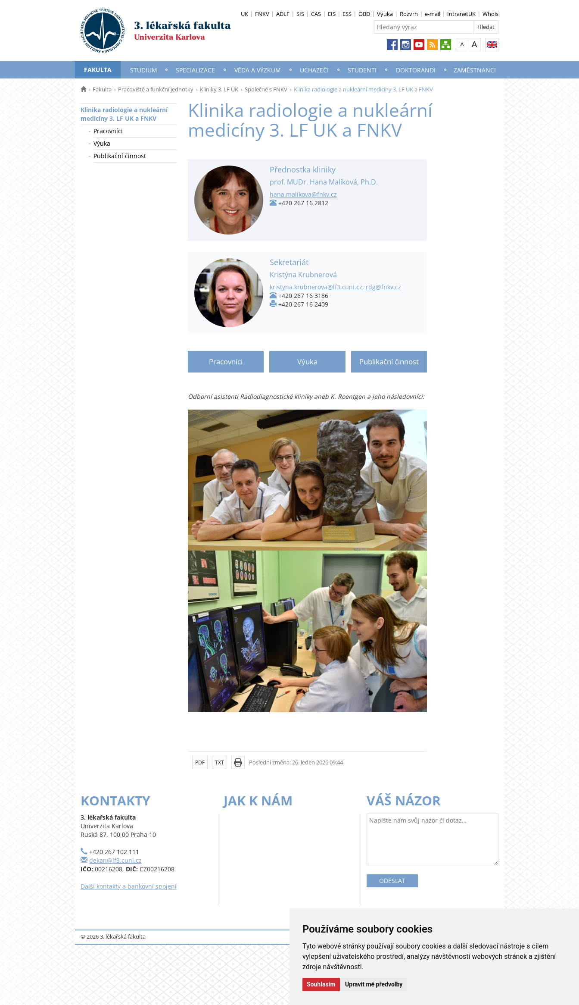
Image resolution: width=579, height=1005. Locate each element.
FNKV (262, 14)
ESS (347, 14)
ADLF (283, 14)
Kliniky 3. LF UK (219, 89)
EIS (332, 14)
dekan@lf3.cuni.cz (115, 860)
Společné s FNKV (266, 89)
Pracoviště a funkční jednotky (155, 89)
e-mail (432, 14)
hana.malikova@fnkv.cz (303, 194)
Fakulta (98, 70)
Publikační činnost (119, 156)
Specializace (195, 70)
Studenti (362, 70)
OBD (364, 14)
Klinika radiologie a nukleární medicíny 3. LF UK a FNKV (124, 114)
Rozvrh (409, 14)
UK (244, 14)
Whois (490, 14)
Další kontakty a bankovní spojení (129, 886)
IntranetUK (461, 14)
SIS (300, 14)
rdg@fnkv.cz (383, 287)
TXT (219, 762)
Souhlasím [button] (321, 984)
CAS (316, 14)
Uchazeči (314, 70)
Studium (143, 70)
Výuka (385, 14)
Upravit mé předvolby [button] (373, 984)
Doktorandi (416, 70)
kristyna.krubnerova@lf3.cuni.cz (316, 287)
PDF (200, 762)
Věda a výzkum (257, 70)
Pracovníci (108, 131)
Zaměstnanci (475, 70)
